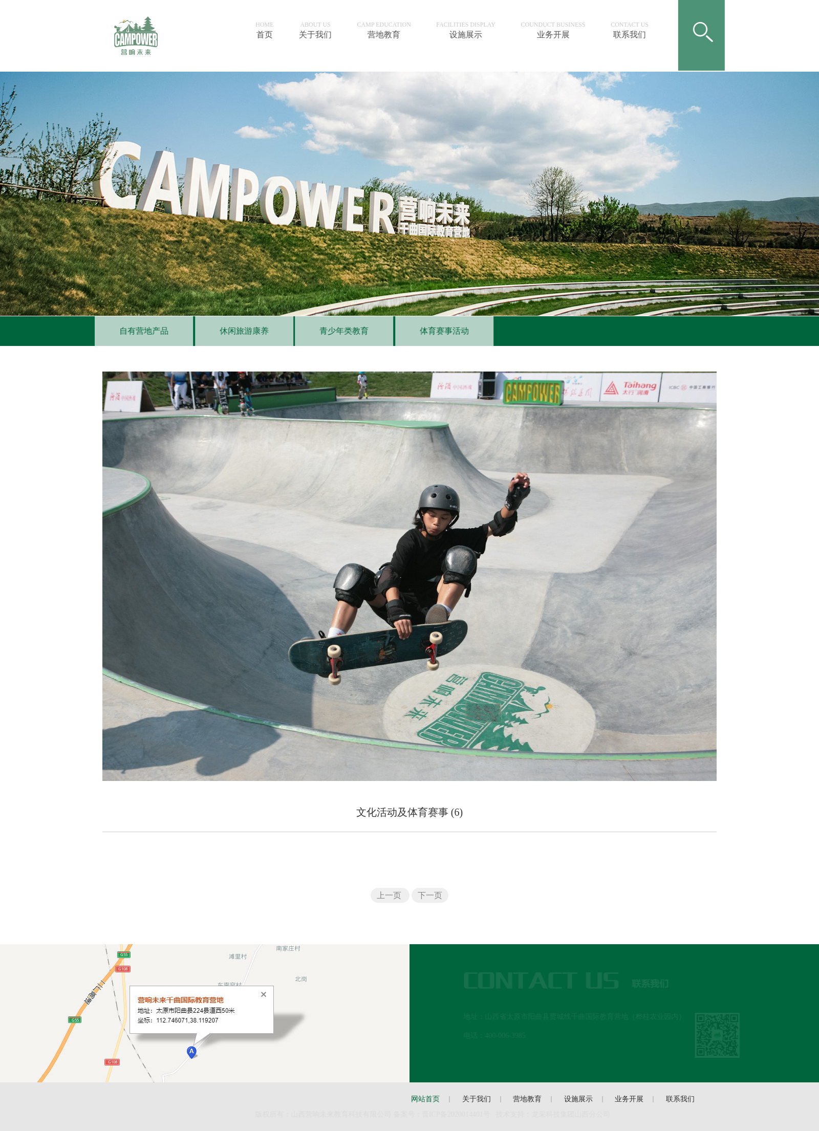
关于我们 (322, 30)
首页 (271, 30)
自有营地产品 (137, 331)
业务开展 (559, 30)
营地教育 (390, 30)
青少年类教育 (337, 331)
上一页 (390, 895)
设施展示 (472, 30)
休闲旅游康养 (237, 331)
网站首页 (425, 1099)
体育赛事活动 (437, 331)
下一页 (430, 895)
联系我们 (636, 30)
